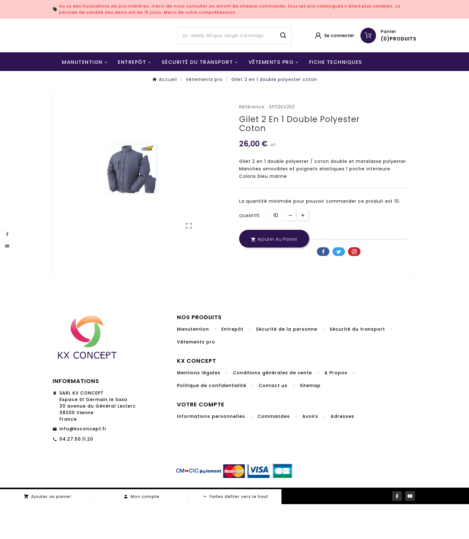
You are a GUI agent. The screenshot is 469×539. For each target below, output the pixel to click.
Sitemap (310, 420)
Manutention (193, 364)
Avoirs (310, 451)
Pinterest (354, 286)
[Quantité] (275, 250)
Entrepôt (232, 364)
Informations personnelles (211, 451)
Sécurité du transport (357, 364)
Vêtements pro (196, 377)
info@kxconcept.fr (83, 464)
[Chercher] (226, 53)
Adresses (342, 451)
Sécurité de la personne (286, 364)
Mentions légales (199, 407)
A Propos (335, 407)
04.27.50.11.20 (76, 474)
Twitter (338, 286)
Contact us (273, 420)
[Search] (283, 53)
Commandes (274, 451)
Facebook (323, 286)
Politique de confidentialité (211, 420)
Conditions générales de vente (272, 407)
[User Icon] (334, 53)
